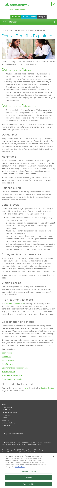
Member (4, 30)
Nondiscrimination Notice (29, 452)
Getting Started (47, 388)
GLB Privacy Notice (25, 450)
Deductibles (7, 353)
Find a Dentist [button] (29, 17)
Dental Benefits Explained (36, 30)
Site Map (16, 452)
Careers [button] (16, 17)
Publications (6, 415)
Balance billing (8, 360)
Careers (4, 417)
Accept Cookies (28, 484)
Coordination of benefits (12, 379)
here (26, 388)
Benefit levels (7, 364)
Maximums (6, 357)
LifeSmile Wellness (8, 423)
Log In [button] (42, 17)
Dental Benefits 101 (20, 30)
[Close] (53, 457)
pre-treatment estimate (14, 304)
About (4, 404)
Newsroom (5, 420)
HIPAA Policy (38, 450)
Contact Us (6, 409)
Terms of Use (6, 452)
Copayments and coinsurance (15, 368)
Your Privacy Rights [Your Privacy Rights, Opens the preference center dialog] (28, 472)
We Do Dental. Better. (9, 412)
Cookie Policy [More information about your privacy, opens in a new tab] (20, 467)
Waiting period (8, 372)
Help (10, 30)
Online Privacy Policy (9, 450)
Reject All (28, 478)
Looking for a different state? (12, 433)
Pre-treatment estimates (12, 375)
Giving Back (6, 425)
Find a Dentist (7, 407)
